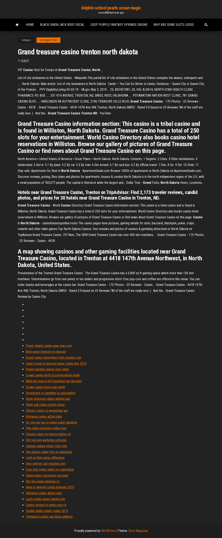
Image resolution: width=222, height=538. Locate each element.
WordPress (108, 531)
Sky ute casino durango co (43, 481)
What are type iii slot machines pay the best (54, 381)
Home (30, 25)
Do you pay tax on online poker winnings (51, 422)
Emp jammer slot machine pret (46, 464)
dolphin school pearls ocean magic (111, 7)
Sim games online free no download (49, 452)
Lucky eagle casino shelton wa (45, 499)
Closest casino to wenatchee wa (47, 411)
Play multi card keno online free (46, 428)
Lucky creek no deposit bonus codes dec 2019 (56, 363)
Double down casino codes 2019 (47, 511)
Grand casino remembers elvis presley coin (53, 358)
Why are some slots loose (174, 25)
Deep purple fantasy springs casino (119, 25)
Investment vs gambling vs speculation (50, 393)
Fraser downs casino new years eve (49, 346)
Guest (25, 61)
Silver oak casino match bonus (45, 405)
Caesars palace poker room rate (46, 446)
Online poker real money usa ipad (47, 475)
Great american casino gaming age (48, 399)
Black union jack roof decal (62, 25)
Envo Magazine (138, 531)
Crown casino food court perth (45, 387)
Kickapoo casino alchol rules (44, 416)
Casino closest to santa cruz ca (46, 505)
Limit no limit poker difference (45, 458)
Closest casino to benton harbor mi (48, 434)
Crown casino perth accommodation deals (53, 375)
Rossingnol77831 (48, 40)
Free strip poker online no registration (50, 469)
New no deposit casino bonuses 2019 (50, 487)
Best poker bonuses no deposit (46, 352)
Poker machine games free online (47, 369)
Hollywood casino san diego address (49, 517)
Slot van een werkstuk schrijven (46, 440)
